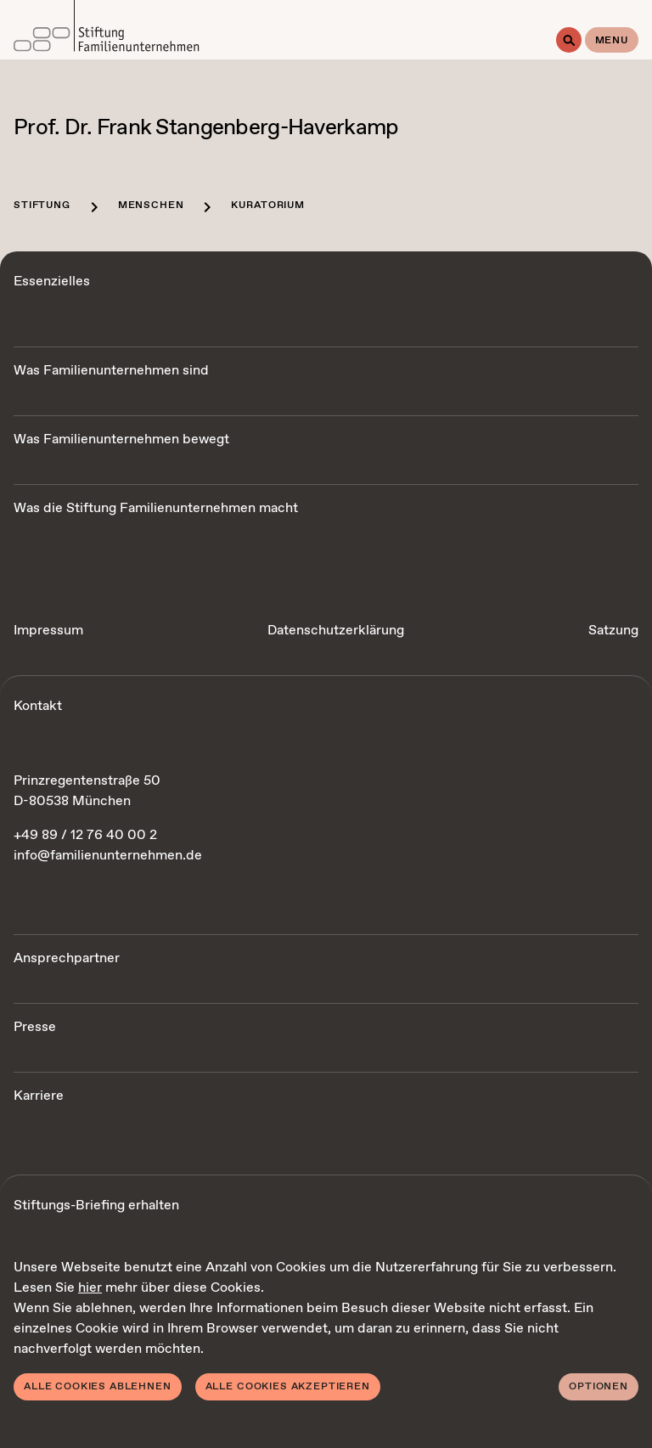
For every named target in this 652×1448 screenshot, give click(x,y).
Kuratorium (267, 205)
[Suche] (569, 40)
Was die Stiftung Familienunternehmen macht (156, 508)
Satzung (613, 630)
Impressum (48, 630)
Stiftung (42, 205)
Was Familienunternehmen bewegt (121, 439)
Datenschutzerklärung (335, 630)
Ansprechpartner (67, 958)
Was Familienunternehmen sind (111, 371)
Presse (35, 1027)
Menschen (151, 205)
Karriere (39, 1096)
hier (90, 1288)
